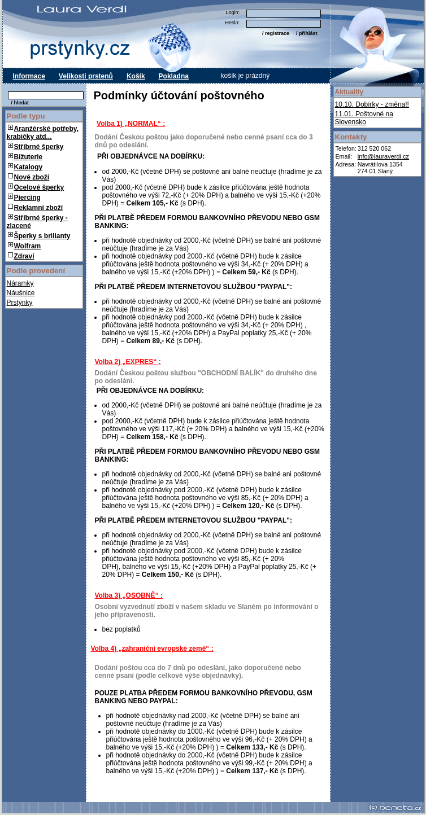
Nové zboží (29, 177)
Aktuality (349, 92)
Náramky (20, 283)
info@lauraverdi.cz (383, 156)
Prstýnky (20, 302)
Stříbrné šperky (39, 147)
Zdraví (21, 256)
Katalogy (28, 167)
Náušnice (21, 293)
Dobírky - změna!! (372, 104)
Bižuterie (28, 157)
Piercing (27, 197)
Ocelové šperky (39, 187)
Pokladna (174, 76)
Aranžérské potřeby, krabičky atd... (43, 133)
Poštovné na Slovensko (364, 118)
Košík (136, 76)
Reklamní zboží (35, 208)
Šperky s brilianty (42, 236)
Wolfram (27, 246)
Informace (29, 76)
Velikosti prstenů (86, 76)
